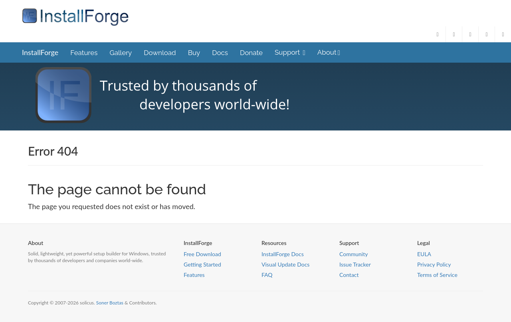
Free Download (202, 254)
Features (83, 53)
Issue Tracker (355, 264)
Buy (194, 53)
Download (160, 53)
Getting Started (202, 264)
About (328, 52)
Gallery (120, 53)
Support (290, 52)
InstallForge (40, 52)
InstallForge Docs (282, 254)
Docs (220, 53)
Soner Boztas (109, 303)
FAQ (267, 274)
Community (353, 254)
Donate (251, 53)
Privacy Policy (434, 264)
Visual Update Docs (285, 264)
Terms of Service (437, 274)
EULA (424, 254)
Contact (349, 274)
